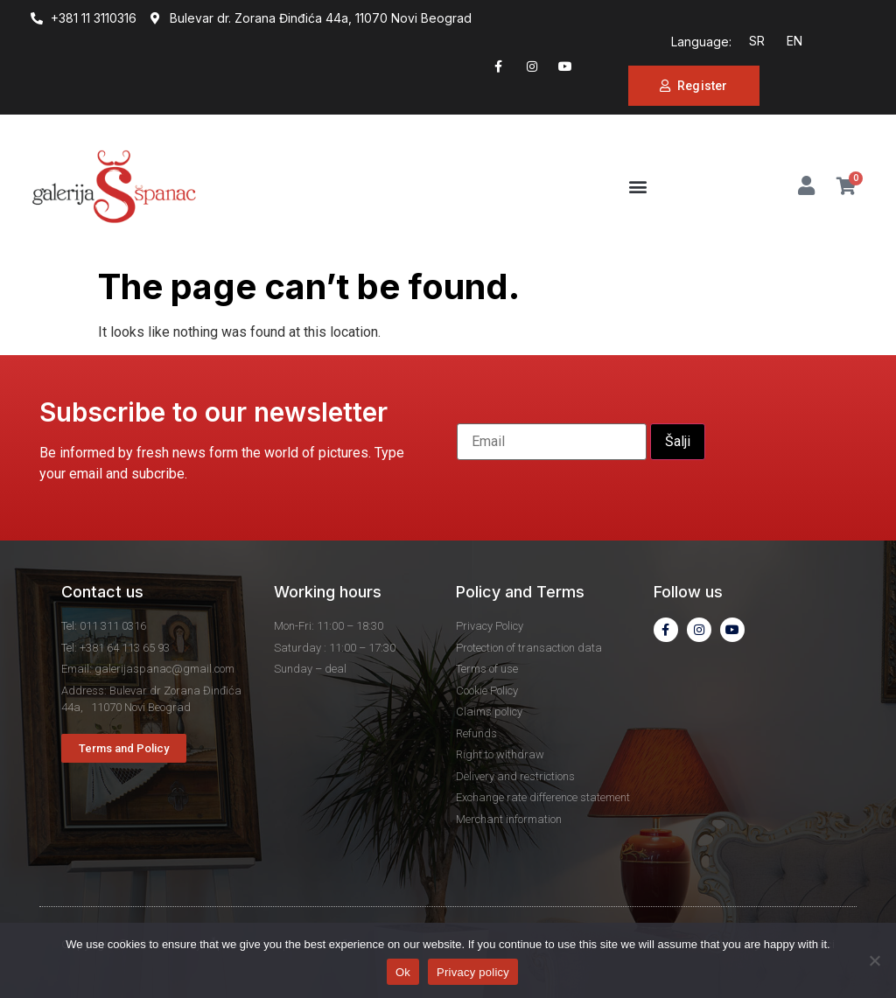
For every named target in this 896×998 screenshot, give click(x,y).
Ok (403, 972)
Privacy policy (473, 972)
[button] (638, 186)
